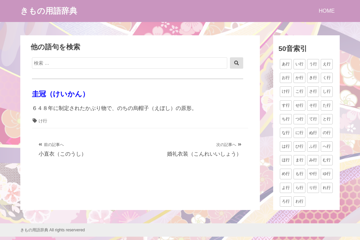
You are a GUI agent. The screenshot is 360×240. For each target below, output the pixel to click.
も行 (299, 173)
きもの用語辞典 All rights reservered (52, 230)
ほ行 (286, 160)
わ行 (299, 201)
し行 (327, 91)
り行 (313, 187)
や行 (313, 173)
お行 (286, 77)
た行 (327, 105)
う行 (313, 64)
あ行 (286, 64)
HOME (327, 11)
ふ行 (313, 146)
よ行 (286, 187)
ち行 (286, 119)
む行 (327, 160)
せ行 (299, 105)
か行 (299, 77)
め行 (286, 173)
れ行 (327, 187)
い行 (299, 64)
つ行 (299, 119)
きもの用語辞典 (48, 10)
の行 (327, 132)
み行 (313, 160)
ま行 (299, 160)
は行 (286, 146)
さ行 (313, 91)
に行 (299, 132)
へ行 (327, 146)
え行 (327, 64)
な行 (286, 132)
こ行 (299, 91)
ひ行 (299, 146)
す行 (286, 105)
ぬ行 (313, 132)
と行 (327, 119)
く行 (327, 77)
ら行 (299, 187)
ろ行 (286, 201)
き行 (313, 77)
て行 (313, 119)
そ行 (313, 105)
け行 (43, 120)
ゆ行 (327, 173)
